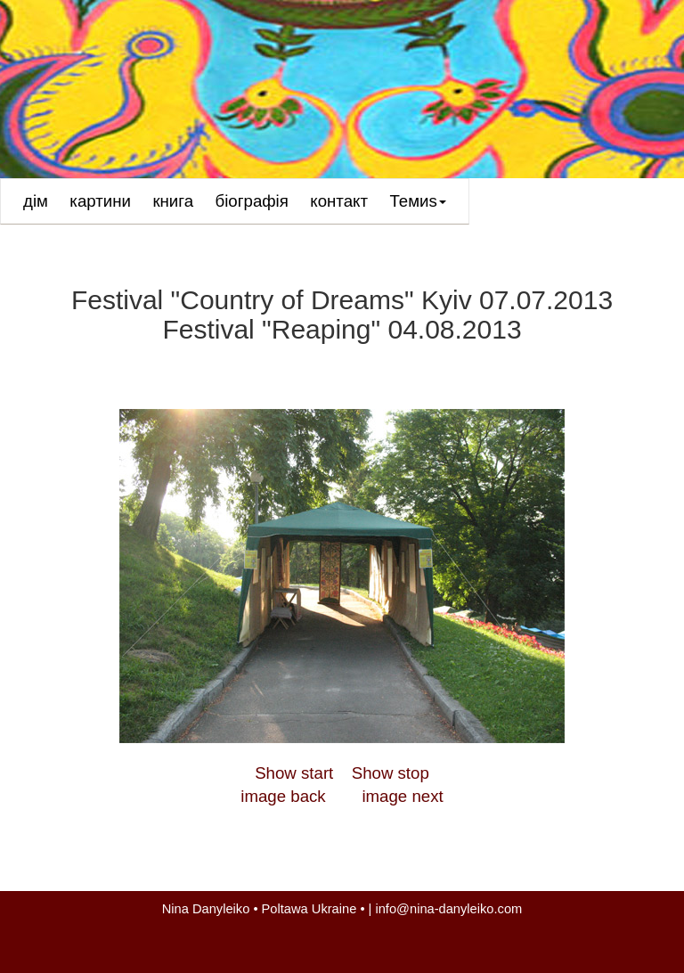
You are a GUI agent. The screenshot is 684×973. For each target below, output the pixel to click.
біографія (252, 201)
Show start (294, 773)
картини (100, 201)
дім (35, 201)
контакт (339, 201)
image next (402, 796)
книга (172, 201)
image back (282, 796)
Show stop (390, 773)
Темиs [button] (418, 207)
